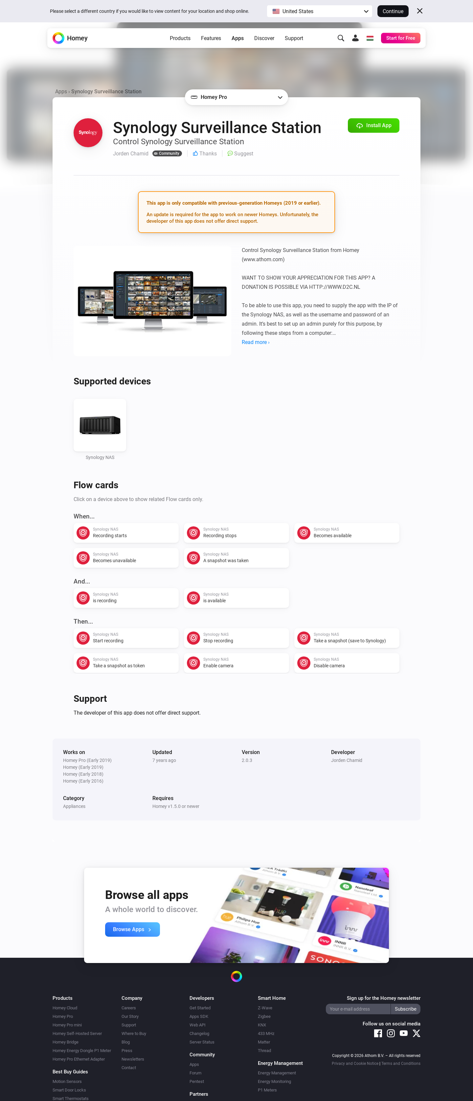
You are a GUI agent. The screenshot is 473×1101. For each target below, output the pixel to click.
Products (180, 43)
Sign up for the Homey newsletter (383, 998)
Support (294, 43)
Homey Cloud (65, 1007)
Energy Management (277, 1072)
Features (211, 43)
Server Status (202, 1042)
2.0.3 (247, 760)
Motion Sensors (67, 1081)
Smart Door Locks (69, 1090)
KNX (262, 1024)
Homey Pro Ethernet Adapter (79, 1059)
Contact (129, 1067)
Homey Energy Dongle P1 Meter (82, 1050)
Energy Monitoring (274, 1081)
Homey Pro (63, 1016)
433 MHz (266, 1033)
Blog (126, 1042)
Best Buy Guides (70, 1072)
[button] (319, 11)
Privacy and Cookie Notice (355, 1063)
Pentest (197, 1081)
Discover (264, 43)
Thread (264, 1050)
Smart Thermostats (71, 1098)
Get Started (200, 1007)
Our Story (130, 1016)
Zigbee (264, 1016)
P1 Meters (267, 1090)
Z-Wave (265, 1007)
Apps (238, 43)
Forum (195, 1072)
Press (127, 1050)
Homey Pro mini (67, 1024)
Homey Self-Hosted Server (77, 1033)
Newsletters (133, 1059)
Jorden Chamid (346, 760)
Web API (198, 1024)
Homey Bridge (66, 1042)
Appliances (74, 806)
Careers (129, 1007)
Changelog (199, 1033)
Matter (264, 1042)
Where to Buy (134, 1033)
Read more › (256, 342)
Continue (393, 11)
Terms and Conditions (400, 1063)
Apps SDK (199, 1016)
